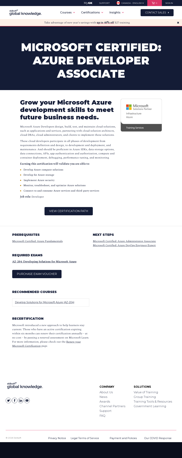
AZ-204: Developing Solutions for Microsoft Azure (44, 262)
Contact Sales (157, 12)
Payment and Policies (123, 438)
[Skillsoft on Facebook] (14, 400)
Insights (116, 12)
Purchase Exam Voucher (37, 274)
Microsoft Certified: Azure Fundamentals (37, 241)
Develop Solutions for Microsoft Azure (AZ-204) (44, 302)
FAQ (102, 415)
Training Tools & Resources (153, 401)
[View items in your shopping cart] (154, 3)
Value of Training (146, 392)
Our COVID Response (158, 438)
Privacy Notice (57, 438)
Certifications (92, 12)
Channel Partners (112, 406)
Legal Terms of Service (85, 438)
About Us (106, 392)
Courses (67, 12)
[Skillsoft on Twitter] (8, 400)
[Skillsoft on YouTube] (27, 400)
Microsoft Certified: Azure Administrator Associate (124, 241)
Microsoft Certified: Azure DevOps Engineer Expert (124, 245)
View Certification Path (68, 211)
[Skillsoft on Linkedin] (21, 400)
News (103, 397)
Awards (105, 401)
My (88, 3)
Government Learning (150, 406)
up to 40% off (105, 22)
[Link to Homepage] (25, 386)
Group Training (145, 397)
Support (106, 411)
